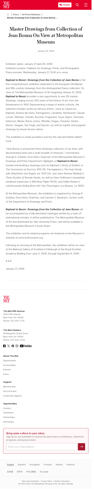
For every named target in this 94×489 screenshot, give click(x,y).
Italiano (59, 464)
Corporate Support (12, 396)
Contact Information (62, 481)
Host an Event (9, 391)
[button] (77, 5)
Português (35, 464)
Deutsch (71, 464)
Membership (9, 386)
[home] (8, 14)
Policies (7, 369)
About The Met (10, 356)
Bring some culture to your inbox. (25, 433)
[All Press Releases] (31, 14)
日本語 (10, 472)
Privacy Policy (46, 481)
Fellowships (9, 417)
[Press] (16, 14)
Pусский (44, 472)
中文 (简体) (31, 472)
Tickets (66, 5)
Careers (7, 408)
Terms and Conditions (30, 481)
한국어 (19, 472)
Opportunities (10, 403)
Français (48, 464)
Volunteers (8, 412)
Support (7, 382)
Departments (9, 360)
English (10, 464)
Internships (8, 422)
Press (6, 374)
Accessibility (9, 365)
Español (22, 464)
